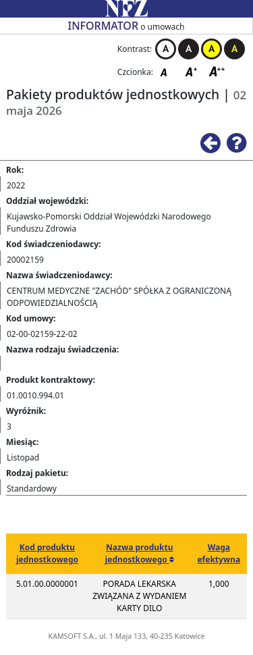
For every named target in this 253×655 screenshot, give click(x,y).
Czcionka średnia (192, 71)
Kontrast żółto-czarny (211, 48)
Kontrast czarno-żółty (234, 48)
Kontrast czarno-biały (188, 48)
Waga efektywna (218, 553)
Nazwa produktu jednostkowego (139, 553)
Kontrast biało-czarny (165, 48)
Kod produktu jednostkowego (47, 553)
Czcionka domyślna (167, 71)
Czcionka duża (217, 71)
